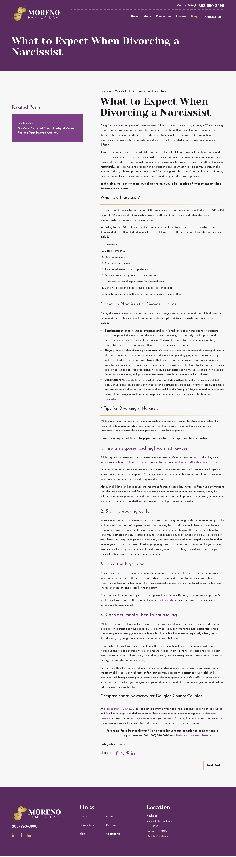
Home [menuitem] (135, 16)
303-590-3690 (211, 6)
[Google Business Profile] (29, 835)
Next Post (214, 765)
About (110, 816)
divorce (116, 125)
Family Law (86, 825)
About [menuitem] (147, 16)
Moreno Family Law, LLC (119, 709)
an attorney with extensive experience (196, 462)
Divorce (120, 744)
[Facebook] (21, 835)
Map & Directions (157, 836)
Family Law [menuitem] (163, 16)
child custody (165, 600)
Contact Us (213, 16)
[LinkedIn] (14, 835)
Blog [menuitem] (194, 16)
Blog (82, 834)
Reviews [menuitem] (181, 16)
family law (140, 718)
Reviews (111, 825)
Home (83, 816)
